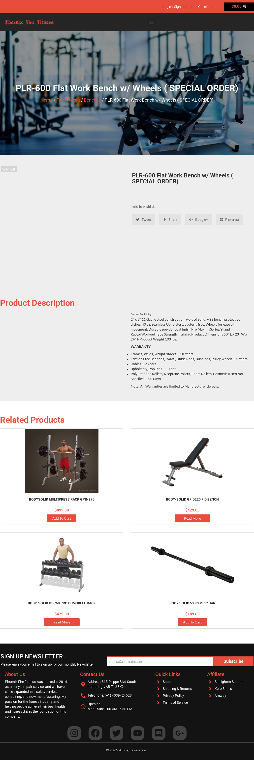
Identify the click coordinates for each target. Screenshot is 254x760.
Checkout (205, 7)
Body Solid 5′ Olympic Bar (192, 603)
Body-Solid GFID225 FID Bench (192, 499)
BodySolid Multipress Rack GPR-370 (62, 499)
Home (46, 100)
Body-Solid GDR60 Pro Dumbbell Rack (62, 603)
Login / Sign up (174, 7)
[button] (151, 22)
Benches (92, 100)
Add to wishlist (143, 206)
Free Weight (68, 100)
